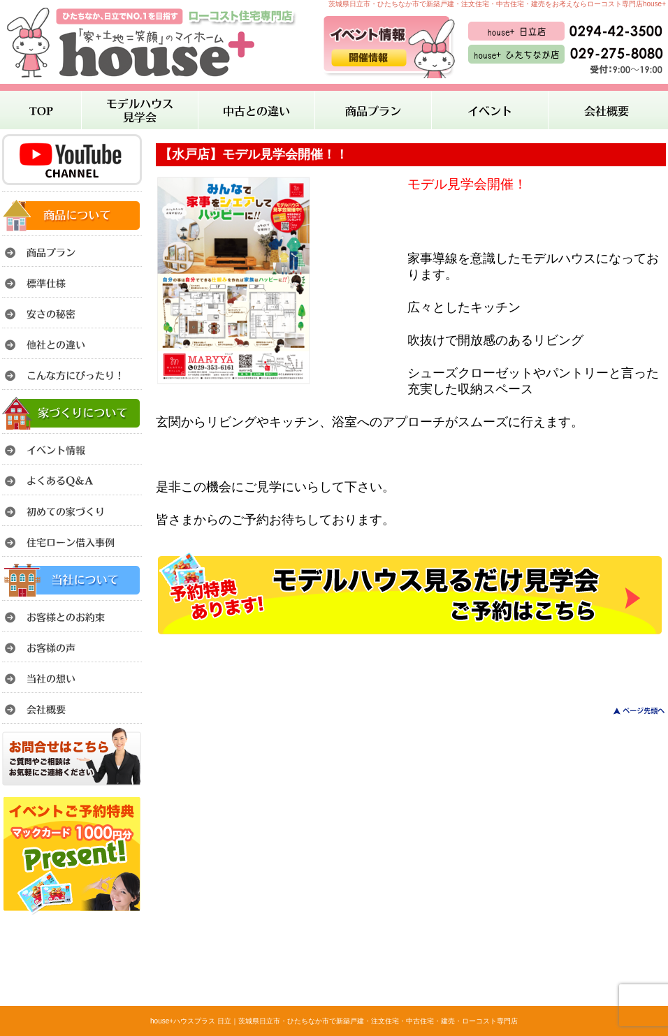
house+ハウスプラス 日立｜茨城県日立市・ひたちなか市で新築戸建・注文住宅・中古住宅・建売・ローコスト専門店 (334, 1021)
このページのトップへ (630, 711)
